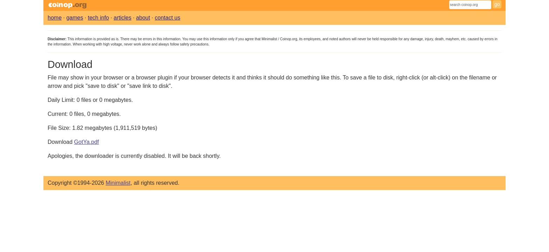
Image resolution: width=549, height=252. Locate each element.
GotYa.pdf (86, 142)
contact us (167, 18)
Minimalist (118, 183)
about (143, 18)
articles (123, 18)
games (74, 18)
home (55, 18)
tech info (98, 18)
